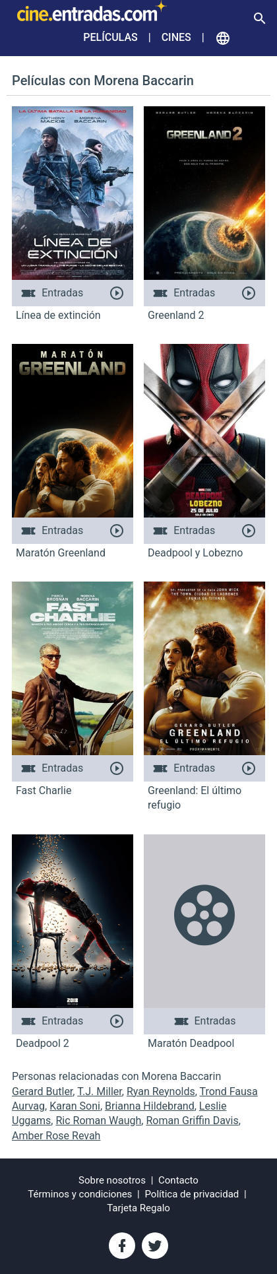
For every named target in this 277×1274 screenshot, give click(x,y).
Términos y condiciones (80, 1194)
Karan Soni (74, 1106)
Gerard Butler (42, 1091)
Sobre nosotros (112, 1180)
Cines (176, 37)
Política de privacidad (192, 1194)
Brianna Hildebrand (150, 1106)
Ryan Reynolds (161, 1091)
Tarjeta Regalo (138, 1208)
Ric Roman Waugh (98, 1120)
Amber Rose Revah (56, 1135)
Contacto (178, 1180)
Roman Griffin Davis (192, 1120)
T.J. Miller (99, 1091)
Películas (110, 37)
